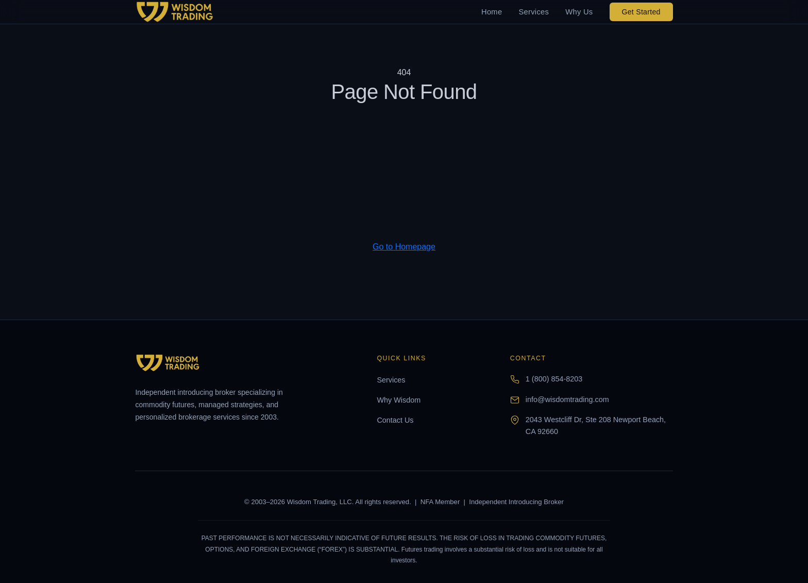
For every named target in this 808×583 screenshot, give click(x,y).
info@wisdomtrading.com (567, 399)
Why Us (579, 12)
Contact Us (395, 420)
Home (491, 12)
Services (533, 12)
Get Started (641, 12)
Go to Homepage (404, 246)
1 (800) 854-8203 (554, 379)
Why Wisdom (398, 400)
